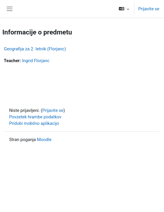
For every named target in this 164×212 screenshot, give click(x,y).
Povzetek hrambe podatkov (35, 117)
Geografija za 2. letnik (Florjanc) (35, 49)
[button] (124, 9)
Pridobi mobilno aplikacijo (34, 123)
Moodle (44, 139)
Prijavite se (148, 8)
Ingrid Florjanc (35, 60)
